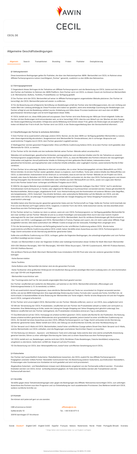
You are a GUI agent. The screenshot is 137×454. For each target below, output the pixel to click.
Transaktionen (41, 61)
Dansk (11, 426)
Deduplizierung (96, 61)
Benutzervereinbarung (68, 451)
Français (64, 426)
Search (26, 61)
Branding (56, 61)
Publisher (81, 61)
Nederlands (83, 426)
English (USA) (44, 426)
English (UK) (31, 426)
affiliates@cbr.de (69, 407)
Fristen (68, 61)
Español (55, 426)
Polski (98, 426)
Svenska (124, 426)
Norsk (92, 426)
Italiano (73, 426)
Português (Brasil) (111, 426)
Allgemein (14, 61)
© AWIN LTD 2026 (84, 451)
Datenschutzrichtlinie (51, 451)
